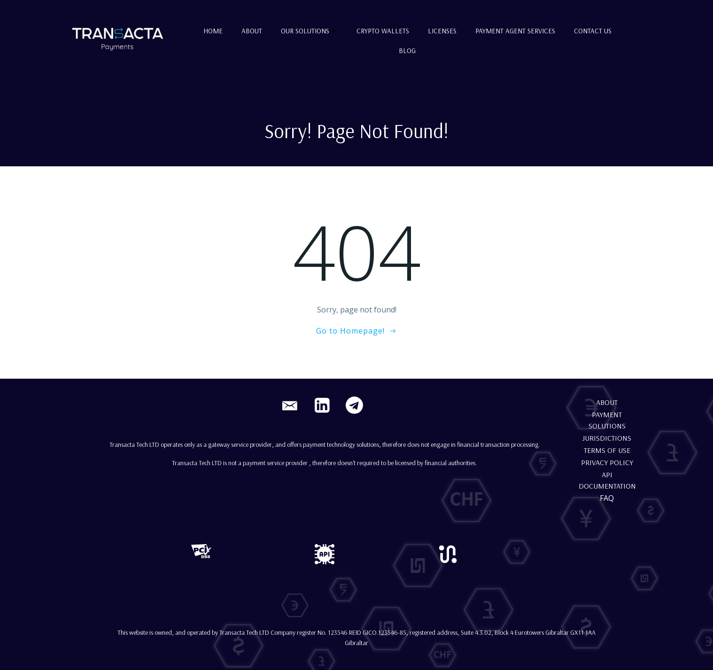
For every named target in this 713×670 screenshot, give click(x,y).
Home (213, 30)
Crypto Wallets (382, 30)
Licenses (442, 30)
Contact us (593, 30)
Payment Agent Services (515, 30)
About (251, 30)
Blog (407, 50)
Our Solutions (309, 30)
